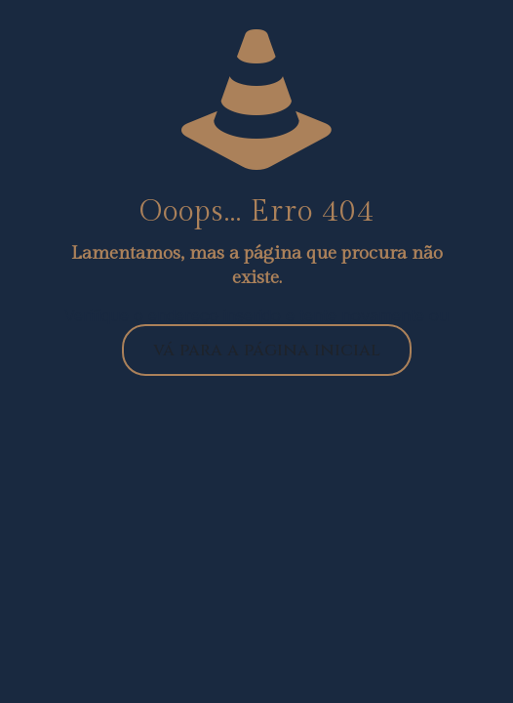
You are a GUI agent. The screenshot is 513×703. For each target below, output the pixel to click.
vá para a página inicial (266, 350)
